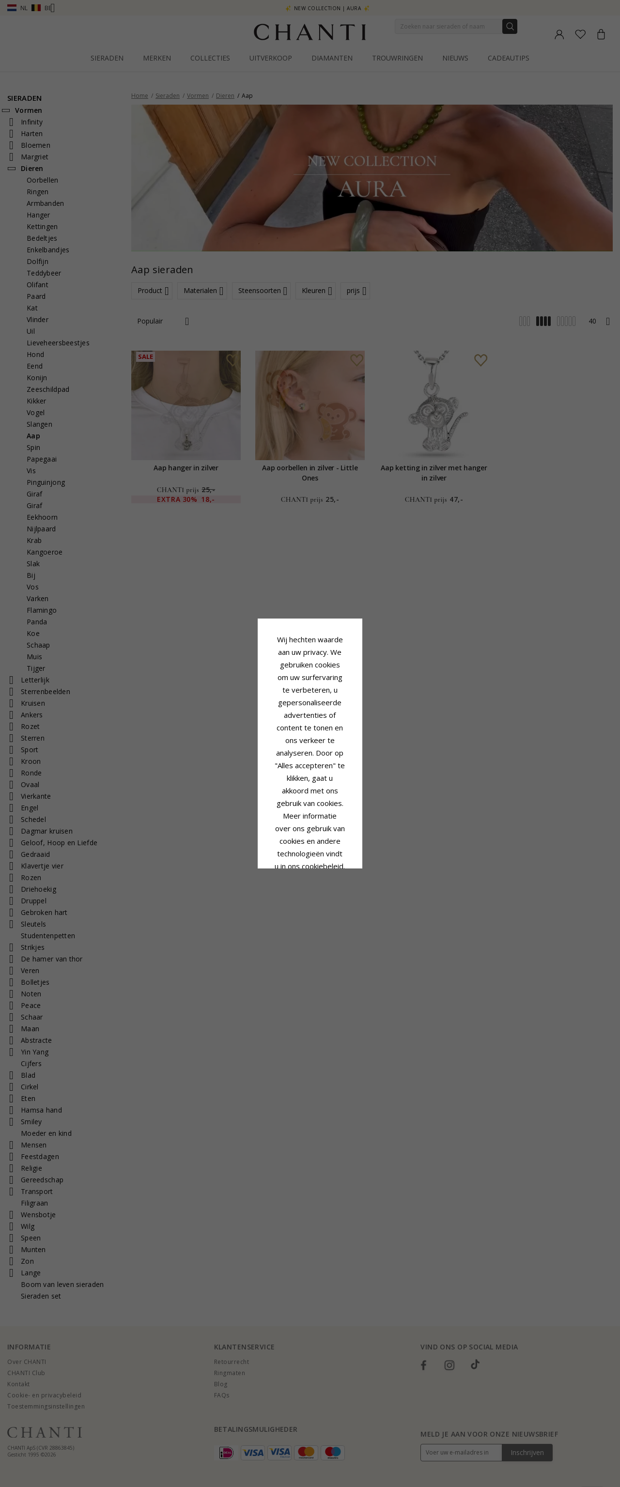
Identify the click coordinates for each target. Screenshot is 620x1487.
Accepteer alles (310, 801)
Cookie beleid (331, 753)
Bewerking (353, 823)
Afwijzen (266, 823)
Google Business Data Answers (310, 778)
